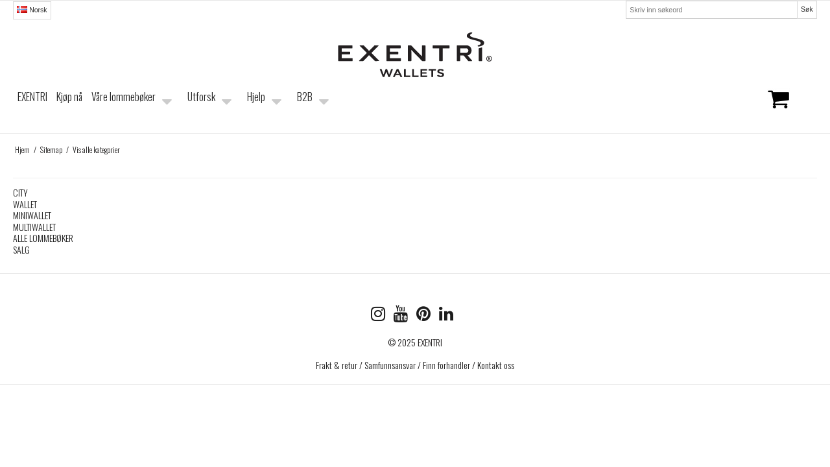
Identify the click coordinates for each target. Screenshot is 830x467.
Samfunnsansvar (390, 365)
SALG (21, 249)
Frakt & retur (336, 365)
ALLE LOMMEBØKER (43, 238)
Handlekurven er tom (751, 108)
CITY (20, 192)
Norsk (32, 10)
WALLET (25, 204)
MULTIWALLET (34, 227)
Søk (807, 9)
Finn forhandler (446, 365)
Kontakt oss (495, 365)
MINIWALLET (32, 215)
